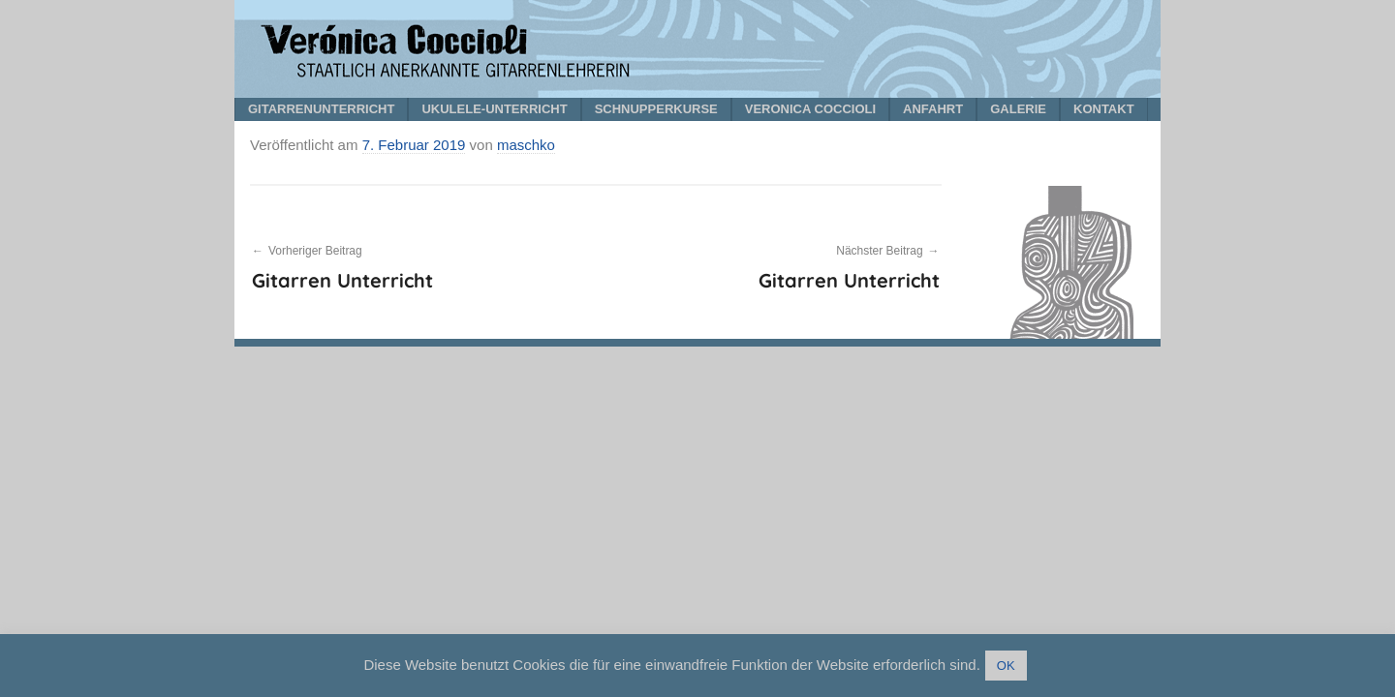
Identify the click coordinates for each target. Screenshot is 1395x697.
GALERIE (1018, 109)
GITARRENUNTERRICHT (321, 109)
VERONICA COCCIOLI (810, 109)
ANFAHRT (933, 109)
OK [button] (1006, 665)
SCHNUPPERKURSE (656, 109)
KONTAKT (1103, 109)
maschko (526, 144)
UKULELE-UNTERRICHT (494, 109)
